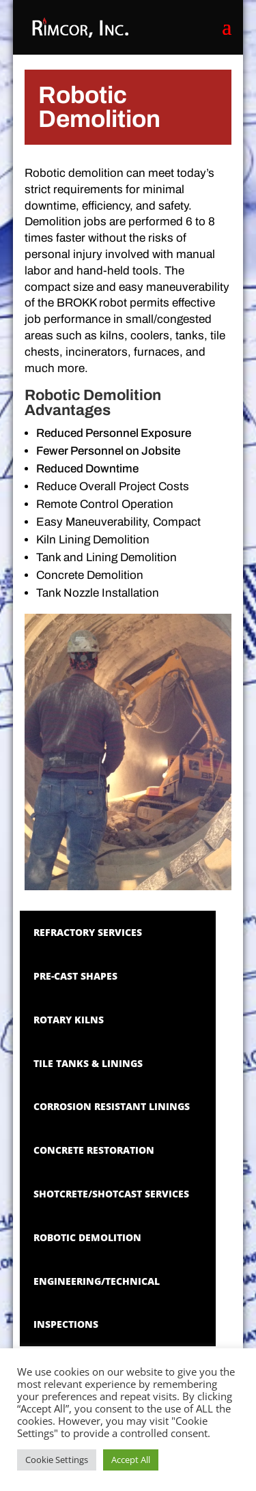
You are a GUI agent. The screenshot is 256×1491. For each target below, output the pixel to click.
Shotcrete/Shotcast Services (111, 1193)
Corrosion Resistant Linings (111, 1106)
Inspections (65, 1324)
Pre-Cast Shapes (75, 975)
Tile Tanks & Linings (88, 1063)
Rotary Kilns (68, 1019)
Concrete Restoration (93, 1150)
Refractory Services (87, 932)
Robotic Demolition (87, 1237)
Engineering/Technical (96, 1281)
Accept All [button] (130, 1459)
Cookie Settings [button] (56, 1459)
